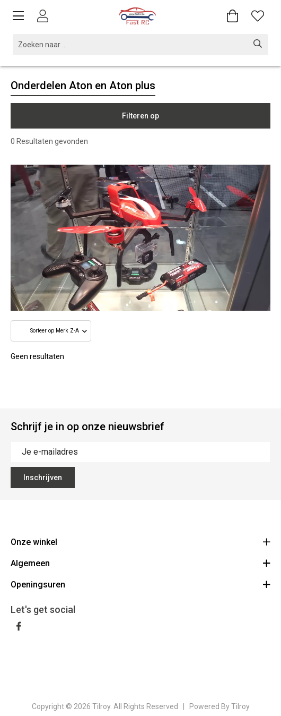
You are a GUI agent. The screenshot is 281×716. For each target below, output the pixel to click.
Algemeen (140, 562)
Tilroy (240, 706)
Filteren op (140, 116)
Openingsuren (140, 584)
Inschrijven (42, 477)
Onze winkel (140, 541)
